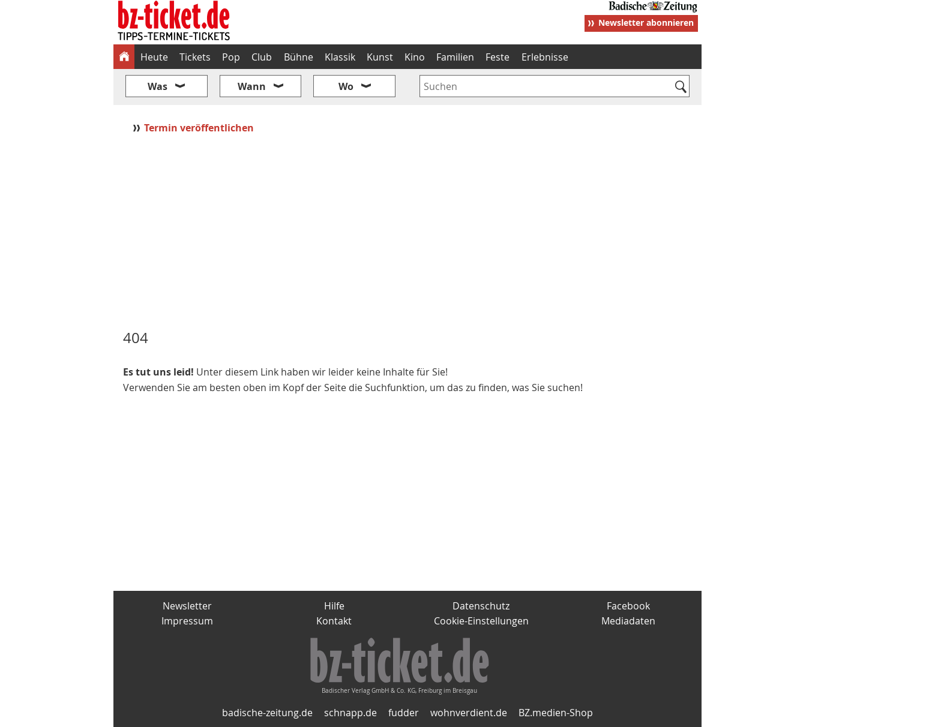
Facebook (628, 605)
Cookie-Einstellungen (481, 620)
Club (261, 57)
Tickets (195, 57)
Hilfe (334, 605)
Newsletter (187, 605)
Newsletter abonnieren (646, 22)
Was (157, 86)
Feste (498, 57)
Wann (252, 86)
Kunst (380, 57)
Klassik (340, 57)
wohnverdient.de (468, 712)
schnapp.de (350, 712)
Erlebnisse (545, 57)
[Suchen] (681, 87)
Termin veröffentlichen (200, 127)
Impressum (187, 620)
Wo (345, 86)
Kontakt (334, 620)
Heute (154, 57)
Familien (455, 57)
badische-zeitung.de (267, 712)
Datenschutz (481, 605)
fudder (403, 712)
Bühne (298, 57)
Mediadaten (628, 620)
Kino (414, 57)
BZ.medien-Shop (556, 712)
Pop (231, 57)
